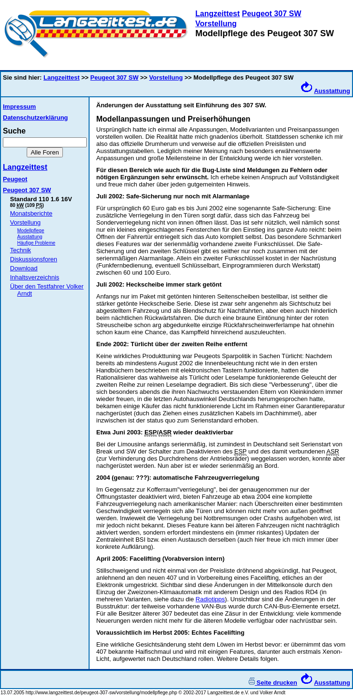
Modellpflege (30, 230)
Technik (20, 250)
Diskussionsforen (33, 259)
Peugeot (15, 179)
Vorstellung (216, 24)
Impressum (19, 106)
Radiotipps (210, 599)
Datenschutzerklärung (35, 117)
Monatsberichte (31, 213)
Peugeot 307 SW (271, 14)
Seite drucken (273, 682)
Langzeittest (217, 14)
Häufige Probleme (36, 243)
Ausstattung (332, 90)
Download (24, 268)
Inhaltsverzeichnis (34, 277)
